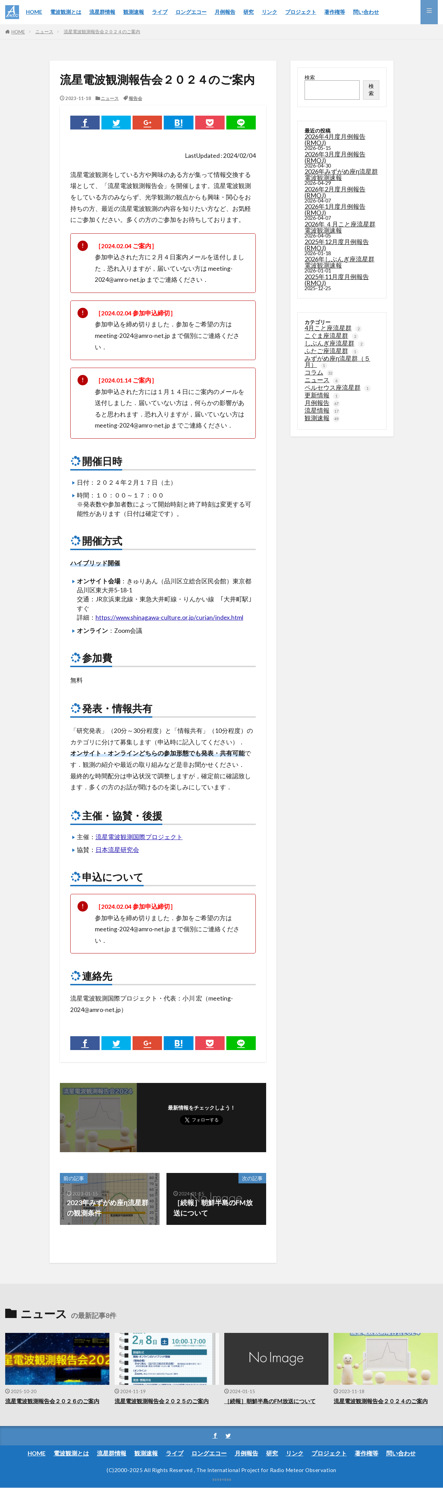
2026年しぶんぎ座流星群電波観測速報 (339, 262)
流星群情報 (102, 12)
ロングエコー (191, 12)
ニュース (44, 31)
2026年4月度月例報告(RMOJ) (335, 139)
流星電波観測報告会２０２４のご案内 (102, 31)
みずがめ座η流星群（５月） (337, 361)
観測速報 (133, 12)
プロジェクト (300, 12)
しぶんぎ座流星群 (335, 343)
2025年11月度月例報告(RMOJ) (337, 280)
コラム (319, 372)
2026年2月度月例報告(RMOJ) (335, 192)
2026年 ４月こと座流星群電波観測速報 (340, 227)
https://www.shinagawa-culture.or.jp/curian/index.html (169, 617)
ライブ (160, 12)
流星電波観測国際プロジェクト (139, 837)
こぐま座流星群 (332, 335)
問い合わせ (366, 12)
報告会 (135, 98)
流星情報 (322, 410)
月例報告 (225, 12)
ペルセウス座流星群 (338, 387)
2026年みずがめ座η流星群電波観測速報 (341, 174)
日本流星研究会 (117, 849)
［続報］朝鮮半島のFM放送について (272, 1401)
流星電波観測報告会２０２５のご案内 (165, 1401)
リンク (269, 12)
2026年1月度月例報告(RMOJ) (335, 209)
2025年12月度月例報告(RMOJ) (337, 245)
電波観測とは (65, 12)
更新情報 (322, 394)
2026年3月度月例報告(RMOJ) (335, 157)
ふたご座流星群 (332, 350)
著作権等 (334, 12)
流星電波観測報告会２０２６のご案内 (55, 1401)
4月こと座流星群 (333, 327)
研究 (248, 12)
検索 (310, 77)
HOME (34, 12)
